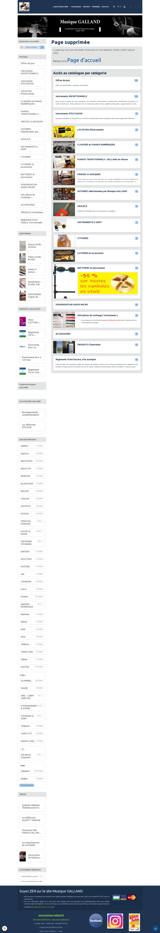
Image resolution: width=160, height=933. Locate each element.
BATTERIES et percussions (91, 268)
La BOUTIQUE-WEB (60, 7)
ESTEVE (25, 513)
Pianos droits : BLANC (35, 258)
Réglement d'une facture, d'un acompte (76, 359)
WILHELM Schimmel (26, 756)
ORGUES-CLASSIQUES (89, 174)
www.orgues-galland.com (60, 924)
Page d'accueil (84, 60)
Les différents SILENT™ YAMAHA (31, 819)
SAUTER (25, 667)
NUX (23, 637)
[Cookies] (4, 928)
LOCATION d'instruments (90, 129)
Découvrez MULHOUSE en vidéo (31, 885)
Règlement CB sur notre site (34, 371)
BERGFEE (25, 476)
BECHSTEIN (27, 461)
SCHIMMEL (26, 680)
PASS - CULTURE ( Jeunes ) (33, 321)
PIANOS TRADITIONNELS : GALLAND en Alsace (102, 159)
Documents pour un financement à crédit (35, 346)
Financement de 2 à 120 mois (31, 358)
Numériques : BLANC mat (34, 283)
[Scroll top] (155, 928)
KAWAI (24, 596)
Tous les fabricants (27, 785)
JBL (23, 574)
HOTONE (25, 566)
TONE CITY (26, 733)
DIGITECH (26, 506)
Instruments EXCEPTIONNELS (71, 96)
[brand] (24, 6)
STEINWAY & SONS (27, 717)
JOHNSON (26, 581)
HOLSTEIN (26, 559)
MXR (23, 629)
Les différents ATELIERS (29, 426)
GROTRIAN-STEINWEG (26, 542)
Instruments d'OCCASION (69, 113)
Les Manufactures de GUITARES (30, 844)
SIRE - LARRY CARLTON (27, 697)
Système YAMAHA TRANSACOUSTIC (31, 806)
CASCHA (25, 498)
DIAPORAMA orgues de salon (34, 295)
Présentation (76, 7)
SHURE (24, 688)
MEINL (24, 622)
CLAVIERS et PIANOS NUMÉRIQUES (96, 144)
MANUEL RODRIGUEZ (27, 605)
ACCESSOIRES (63, 334)
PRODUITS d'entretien (89, 344)
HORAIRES (96, 7)
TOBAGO (25, 726)
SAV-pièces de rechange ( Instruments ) (97, 315)
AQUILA (25, 453)
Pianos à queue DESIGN (32, 270)
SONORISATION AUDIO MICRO (72, 304)
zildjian (24, 779)
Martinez (25, 614)
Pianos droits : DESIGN (35, 245)
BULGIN (25, 491)
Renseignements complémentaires (30, 413)
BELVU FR (26, 468)
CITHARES (82, 238)
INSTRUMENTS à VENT (89, 222)
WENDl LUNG (27, 741)
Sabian (24, 659)
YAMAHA (25, 771)
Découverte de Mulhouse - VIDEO (34, 856)
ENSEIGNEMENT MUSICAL (27, 877)
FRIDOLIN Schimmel (26, 522)
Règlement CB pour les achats (44, 911)
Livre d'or (105, 7)
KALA (24, 589)
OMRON (25, 644)
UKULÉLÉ (82, 206)
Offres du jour (63, 80)
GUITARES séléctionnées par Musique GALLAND (102, 191)
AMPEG (24, 446)
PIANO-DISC (27, 652)
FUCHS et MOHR (25, 532)
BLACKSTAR (27, 483)
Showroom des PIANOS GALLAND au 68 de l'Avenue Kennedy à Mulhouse (31, 831)
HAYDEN (25, 551)
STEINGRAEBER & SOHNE (29, 707)
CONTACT (86, 7)
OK (42, 47)
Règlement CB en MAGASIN (33, 333)
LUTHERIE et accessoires (90, 253)
